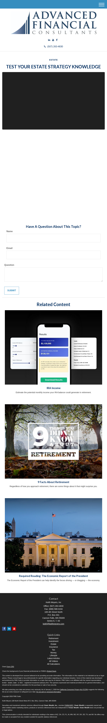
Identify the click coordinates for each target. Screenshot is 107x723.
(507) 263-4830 (53, 46)
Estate (53, 644)
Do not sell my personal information (48, 692)
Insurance (53, 647)
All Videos (53, 661)
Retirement (53, 638)
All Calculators (53, 664)
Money (53, 652)
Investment (53, 641)
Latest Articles (53, 658)
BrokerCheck (51, 671)
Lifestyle (53, 655)
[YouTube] (53, 40)
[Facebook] (56, 40)
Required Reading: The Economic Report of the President (53, 576)
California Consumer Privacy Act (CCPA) (74, 689)
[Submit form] (11, 291)
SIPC (71, 705)
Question (9, 265)
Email (9, 248)
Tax (53, 650)
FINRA (67, 705)
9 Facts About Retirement (53, 482)
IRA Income (54, 388)
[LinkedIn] (49, 40)
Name (9, 231)
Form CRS (10, 666)
